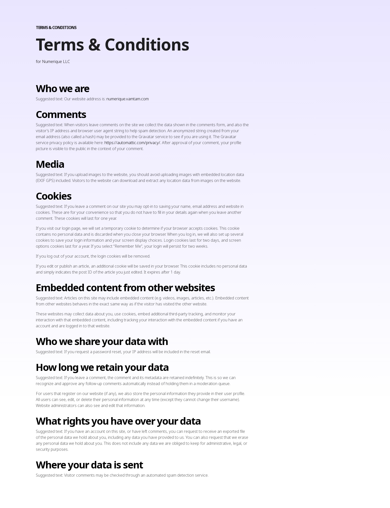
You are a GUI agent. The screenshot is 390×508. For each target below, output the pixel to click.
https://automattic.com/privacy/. (133, 142)
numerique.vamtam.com (127, 99)
